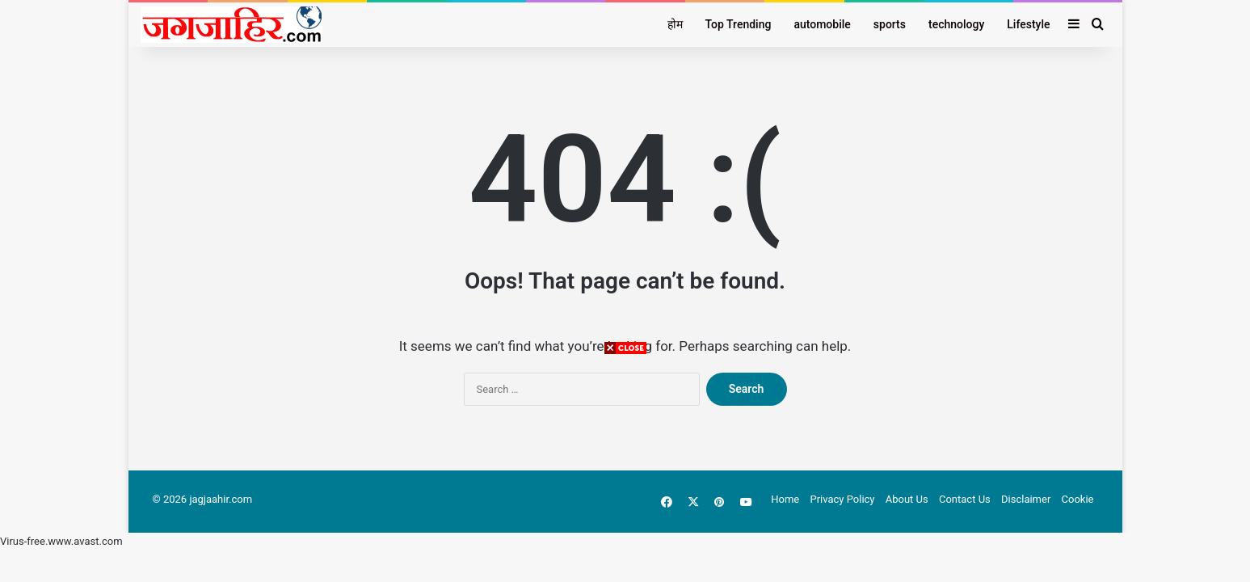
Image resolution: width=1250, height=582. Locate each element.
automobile (821, 24)
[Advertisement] (625, 469)
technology (956, 24)
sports (889, 24)
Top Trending (738, 24)
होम (675, 24)
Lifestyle (1028, 24)
